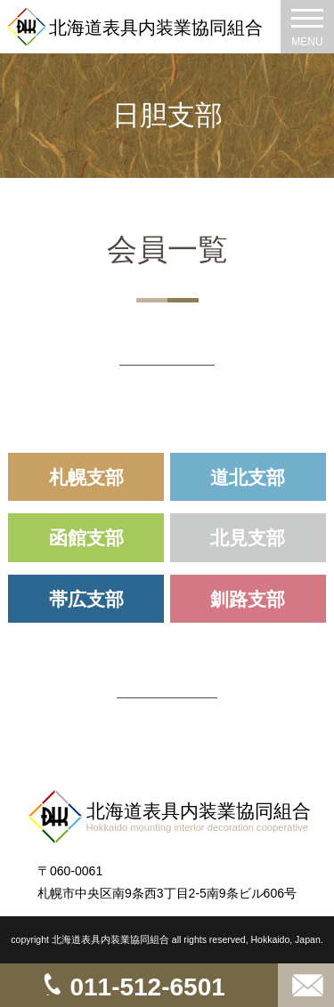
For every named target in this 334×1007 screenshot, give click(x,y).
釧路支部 (247, 599)
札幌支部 (86, 477)
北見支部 (247, 538)
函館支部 (86, 538)
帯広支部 (86, 599)
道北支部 (247, 477)
